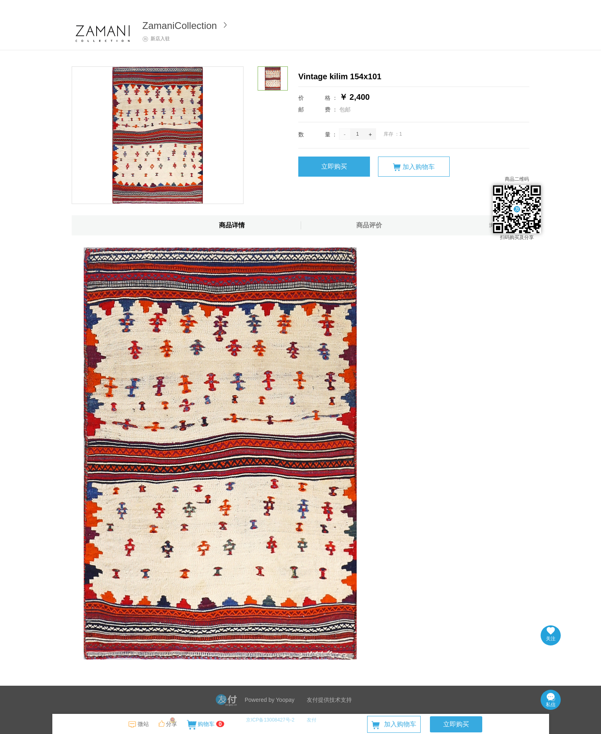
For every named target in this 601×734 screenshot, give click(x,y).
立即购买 (334, 166)
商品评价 (369, 225)
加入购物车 (413, 167)
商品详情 (232, 225)
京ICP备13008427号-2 (270, 720)
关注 (551, 634)
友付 (311, 720)
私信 (551, 700)
